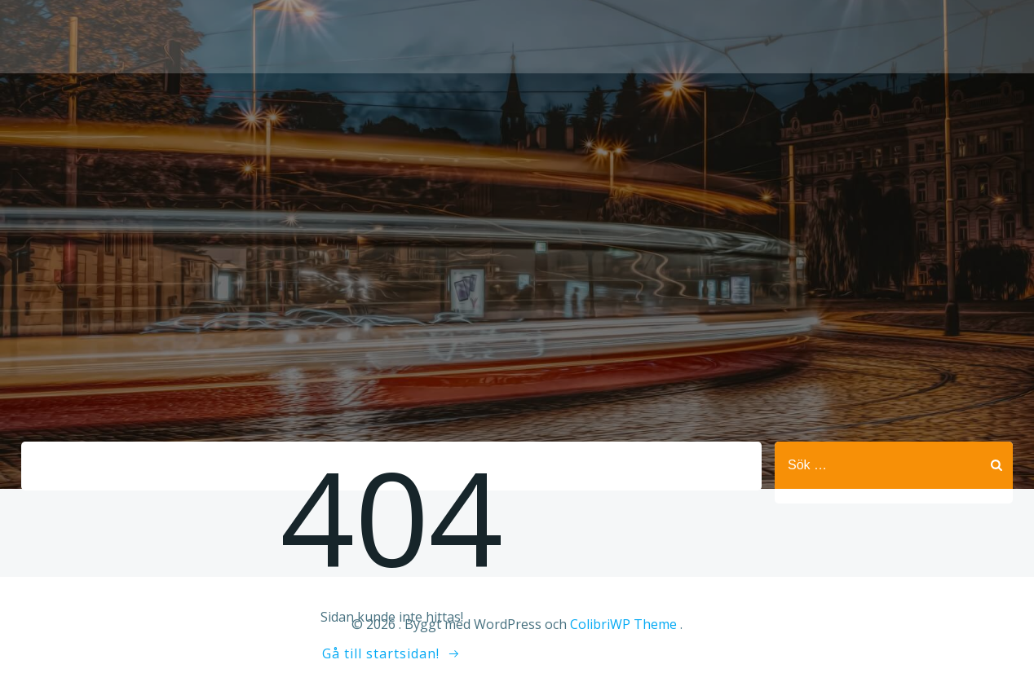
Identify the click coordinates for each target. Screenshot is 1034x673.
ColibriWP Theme (623, 624)
